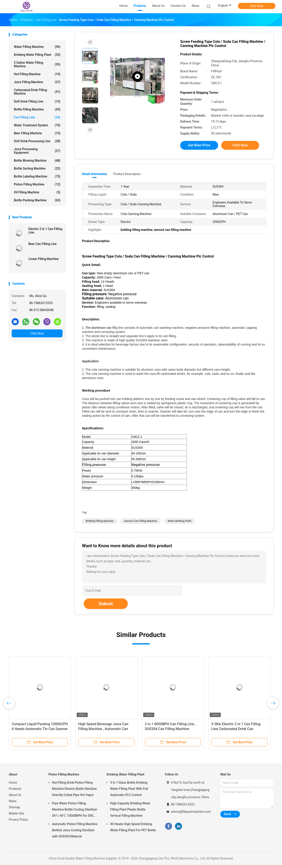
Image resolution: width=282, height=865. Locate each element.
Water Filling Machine (37, 47)
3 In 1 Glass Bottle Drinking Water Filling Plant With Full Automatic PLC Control (129, 789)
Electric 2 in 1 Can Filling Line (45, 230)
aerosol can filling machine (140, 521)
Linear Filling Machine (43, 259)
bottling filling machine (99, 521)
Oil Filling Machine (37, 192)
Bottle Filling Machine (37, 109)
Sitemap (14, 807)
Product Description (126, 174)
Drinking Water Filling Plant (37, 54)
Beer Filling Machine (37, 133)
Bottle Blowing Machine (37, 160)
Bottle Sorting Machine (37, 168)
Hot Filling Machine (37, 74)
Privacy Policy (18, 819)
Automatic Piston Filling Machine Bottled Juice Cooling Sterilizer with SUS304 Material (75, 830)
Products (15, 788)
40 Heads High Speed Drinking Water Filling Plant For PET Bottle (133, 827)
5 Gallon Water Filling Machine (37, 64)
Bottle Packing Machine (37, 200)
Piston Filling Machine (37, 184)
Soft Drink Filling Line (37, 101)
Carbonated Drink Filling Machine (37, 91)
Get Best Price (199, 145)
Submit (106, 603)
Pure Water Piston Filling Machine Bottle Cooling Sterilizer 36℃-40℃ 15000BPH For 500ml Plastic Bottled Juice (74, 810)
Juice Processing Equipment (37, 150)
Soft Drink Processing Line (37, 141)
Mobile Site (16, 813)
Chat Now (256, 6)
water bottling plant (179, 521)
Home (13, 782)
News (13, 801)
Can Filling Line (37, 117)
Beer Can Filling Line (42, 244)
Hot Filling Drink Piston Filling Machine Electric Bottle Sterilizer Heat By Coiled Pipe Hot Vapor (74, 789)
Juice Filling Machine (37, 82)
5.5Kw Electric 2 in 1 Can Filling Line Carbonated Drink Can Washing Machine (236, 729)
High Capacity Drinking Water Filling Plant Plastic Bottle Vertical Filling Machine (130, 809)
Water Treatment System (37, 125)
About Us (15, 795)
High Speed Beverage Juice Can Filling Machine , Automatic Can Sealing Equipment (103, 729)
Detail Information (94, 174)
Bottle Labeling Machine (37, 176)
